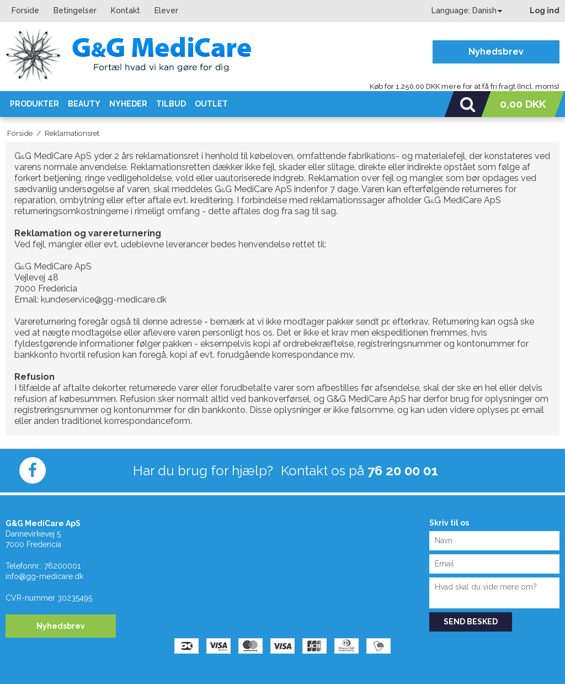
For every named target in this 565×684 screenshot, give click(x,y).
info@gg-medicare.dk (44, 576)
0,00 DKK (523, 104)
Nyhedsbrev (496, 51)
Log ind (544, 10)
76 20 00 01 (402, 471)
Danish (484, 10)
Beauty (84, 103)
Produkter (34, 103)
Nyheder (128, 103)
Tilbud (171, 103)
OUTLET (211, 103)
